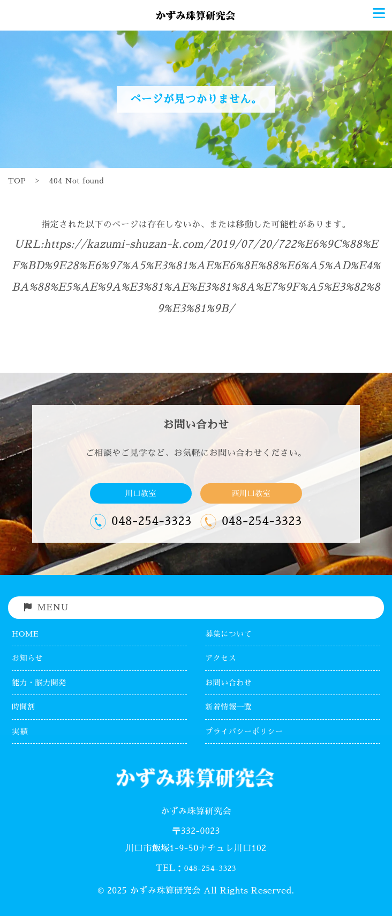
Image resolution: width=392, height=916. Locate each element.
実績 (19, 731)
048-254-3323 (210, 868)
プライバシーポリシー (244, 731)
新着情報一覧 (228, 707)
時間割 (23, 707)
